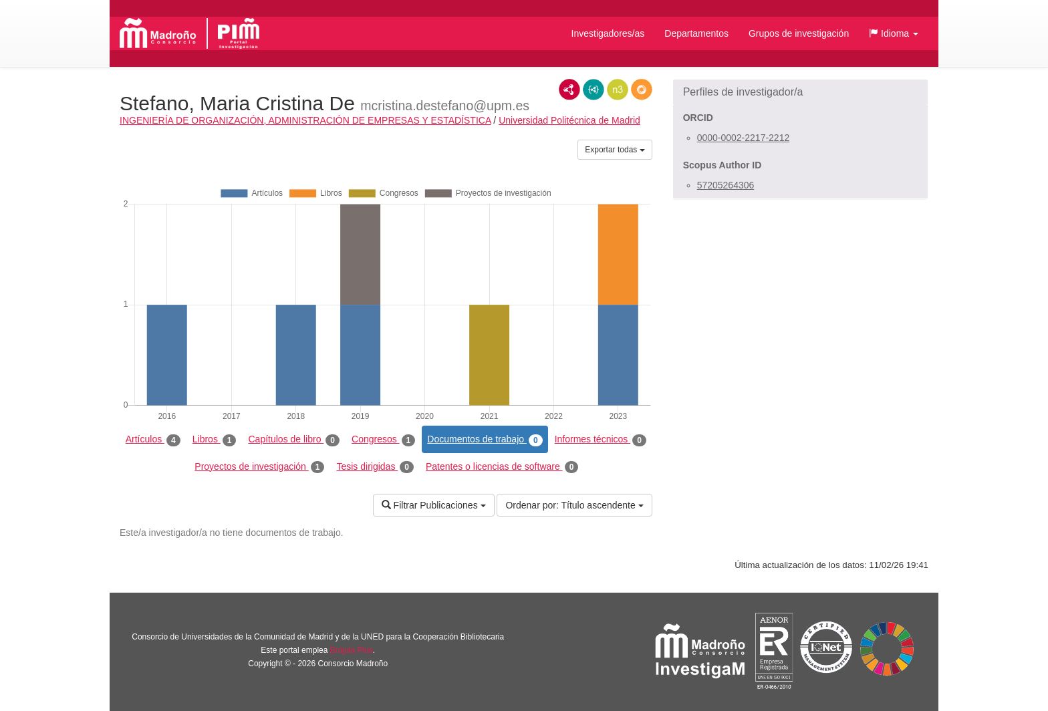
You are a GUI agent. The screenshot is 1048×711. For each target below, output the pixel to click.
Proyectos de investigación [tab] (259, 467)
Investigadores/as (608, 33)
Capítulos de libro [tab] (294, 440)
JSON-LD (593, 89)
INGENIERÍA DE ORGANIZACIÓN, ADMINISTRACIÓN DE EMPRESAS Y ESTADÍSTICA (305, 120)
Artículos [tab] (153, 440)
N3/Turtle (617, 89)
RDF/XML (569, 89)
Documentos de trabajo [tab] (484, 440)
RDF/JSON (641, 89)
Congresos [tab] (383, 440)
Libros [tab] (214, 440)
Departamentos (696, 33)
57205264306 (726, 185)
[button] (893, 33)
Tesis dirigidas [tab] (375, 467)
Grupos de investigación (799, 33)
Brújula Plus (351, 650)
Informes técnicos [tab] (600, 440)
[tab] (800, 92)
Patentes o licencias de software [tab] (502, 467)
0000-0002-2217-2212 (743, 137)
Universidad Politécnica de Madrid (569, 120)
